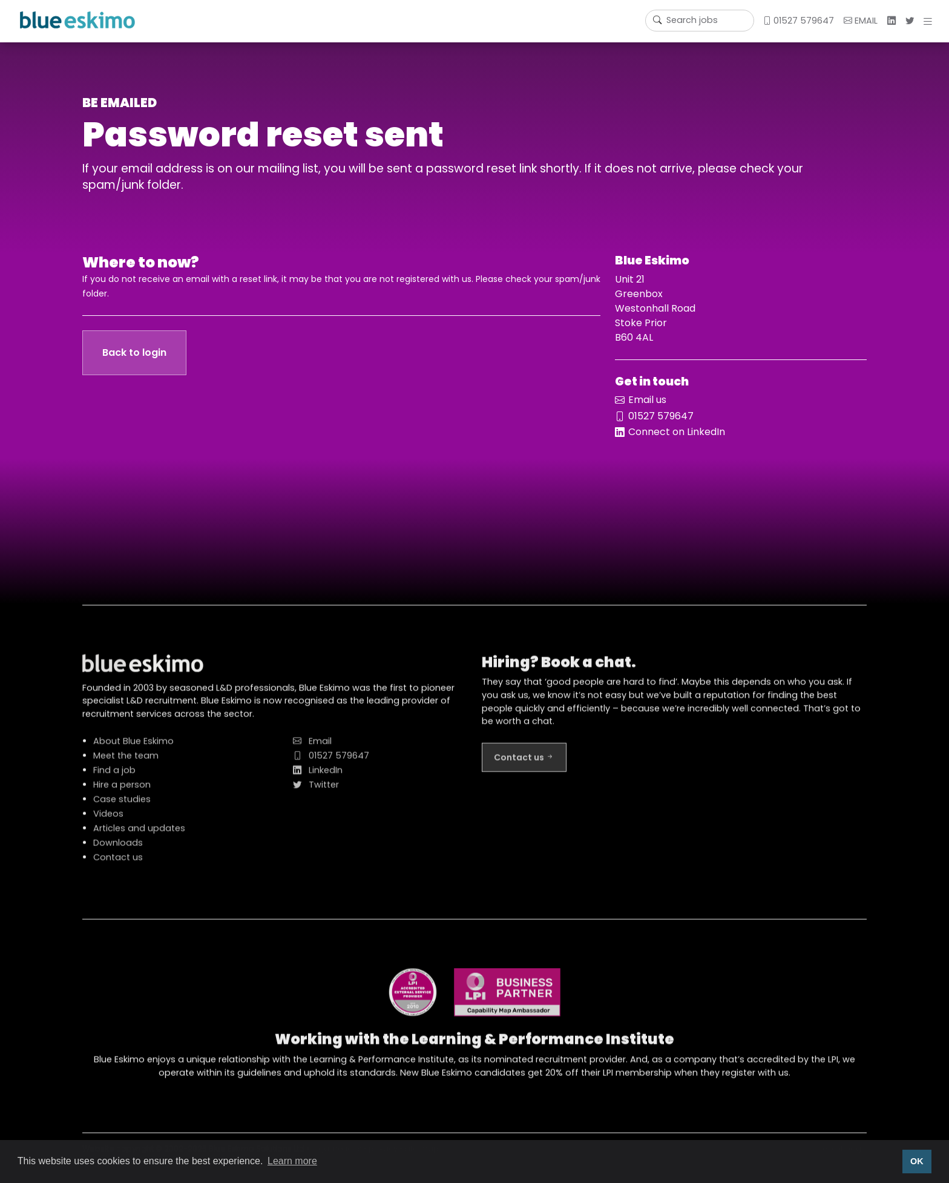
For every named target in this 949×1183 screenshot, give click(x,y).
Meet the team (126, 761)
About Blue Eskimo (133, 747)
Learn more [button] (292, 1161)
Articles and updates (139, 834)
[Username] (699, 20)
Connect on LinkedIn (676, 432)
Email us (647, 400)
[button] (930, 21)
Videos (108, 819)
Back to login (134, 352)
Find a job (114, 776)
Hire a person (122, 790)
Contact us (118, 863)
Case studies (122, 805)
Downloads (118, 848)
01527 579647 (798, 21)
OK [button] (917, 1161)
